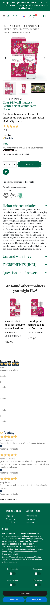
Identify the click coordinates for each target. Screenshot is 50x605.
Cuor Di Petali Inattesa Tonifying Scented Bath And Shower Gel (15, 327)
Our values (30, 519)
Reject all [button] (13, 599)
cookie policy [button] (28, 544)
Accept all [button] (36, 599)
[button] (5, 58)
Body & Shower (31, 26)
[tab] (25, 206)
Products (15, 26)
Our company (31, 516)
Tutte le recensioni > (8, 499)
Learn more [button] (25, 593)
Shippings (10, 516)
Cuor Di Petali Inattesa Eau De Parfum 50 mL (36, 325)
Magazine (30, 522)
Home (5, 26)
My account (10, 519)
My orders (10, 522)
